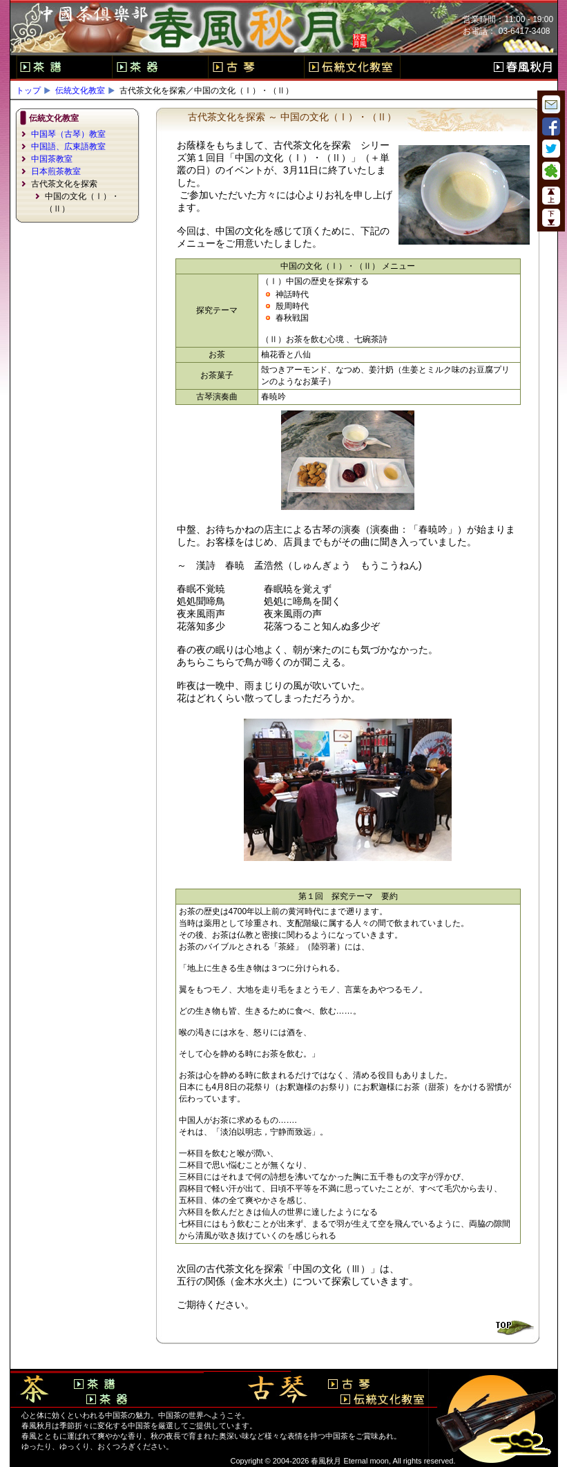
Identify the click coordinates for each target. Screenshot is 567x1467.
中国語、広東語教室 (68, 146)
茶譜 (64, 67)
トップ (28, 90)
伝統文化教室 (352, 67)
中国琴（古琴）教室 (68, 134)
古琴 (256, 67)
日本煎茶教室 (56, 171)
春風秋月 (522, 67)
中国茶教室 (52, 159)
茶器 (160, 67)
